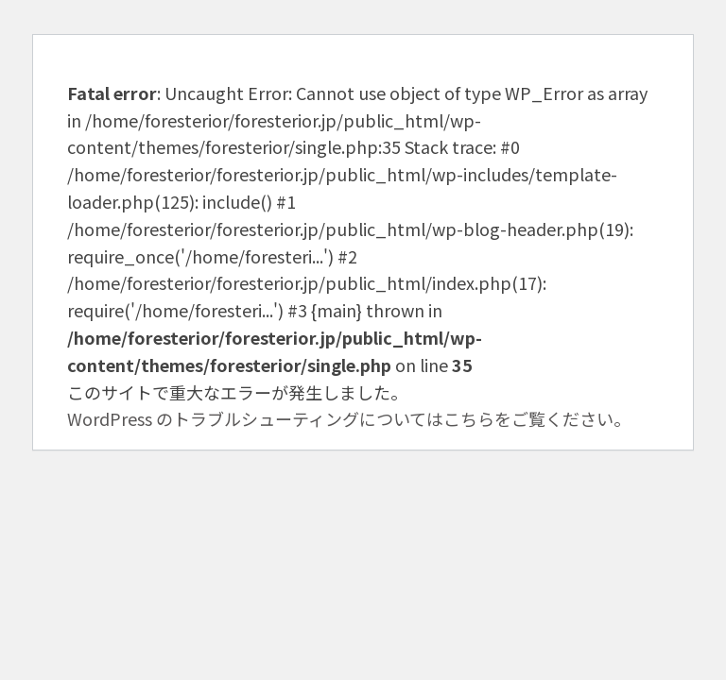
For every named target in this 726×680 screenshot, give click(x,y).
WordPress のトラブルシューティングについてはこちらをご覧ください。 (349, 418)
